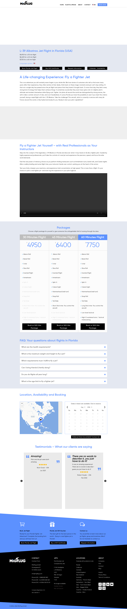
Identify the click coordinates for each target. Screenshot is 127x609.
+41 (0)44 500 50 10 (44, 582)
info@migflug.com (37, 573)
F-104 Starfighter (59, 567)
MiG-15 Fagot (58, 575)
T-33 (55, 580)
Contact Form (36, 561)
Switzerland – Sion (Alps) (83, 582)
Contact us (83, 531)
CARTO (60, 433)
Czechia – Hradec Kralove (84, 589)
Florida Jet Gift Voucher (58, 531)
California (79, 567)
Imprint (100, 572)
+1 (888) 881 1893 (43, 577)
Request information (75, 68)
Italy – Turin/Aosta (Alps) (83, 585)
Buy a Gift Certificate (58, 543)
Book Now (102, 5)
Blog (99, 568)
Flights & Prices (70, 5)
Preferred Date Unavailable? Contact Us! (86, 437)
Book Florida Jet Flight (29, 68)
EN (94, 5)
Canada (78, 570)
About (80, 5)
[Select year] (89, 407)
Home (62, 5)
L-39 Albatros (58, 570)
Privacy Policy (102, 575)
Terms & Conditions (104, 577)
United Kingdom (81, 572)
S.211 (55, 572)
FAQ (99, 563)
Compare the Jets (59, 563)
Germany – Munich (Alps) (83, 580)
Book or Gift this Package (34, 326)
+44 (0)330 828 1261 (44, 580)
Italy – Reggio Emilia (82, 587)
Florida (78, 565)
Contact (87, 5)
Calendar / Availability (97, 68)
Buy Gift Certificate (52, 68)
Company (101, 561)
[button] (41, 420)
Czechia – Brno (80, 592)
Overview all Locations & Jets (84, 561)
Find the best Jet (59, 561)
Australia (78, 577)
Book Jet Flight (25, 531)
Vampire (56, 577)
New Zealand (80, 575)
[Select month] (82, 407)
